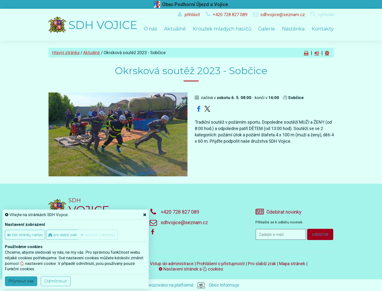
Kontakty (323, 29)
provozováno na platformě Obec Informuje (191, 285)
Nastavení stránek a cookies (191, 268)
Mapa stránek (292, 263)
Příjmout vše (21, 281)
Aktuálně (175, 29)
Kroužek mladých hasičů (222, 29)
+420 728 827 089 (230, 14)
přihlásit (192, 14)
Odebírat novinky (283, 212)
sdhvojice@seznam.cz (282, 14)
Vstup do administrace (172, 263)
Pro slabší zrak (262, 263)
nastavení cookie (38, 263)
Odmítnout (55, 281)
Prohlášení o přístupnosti (221, 263)
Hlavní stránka (65, 52)
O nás (150, 29)
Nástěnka (293, 29)
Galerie (266, 29)
